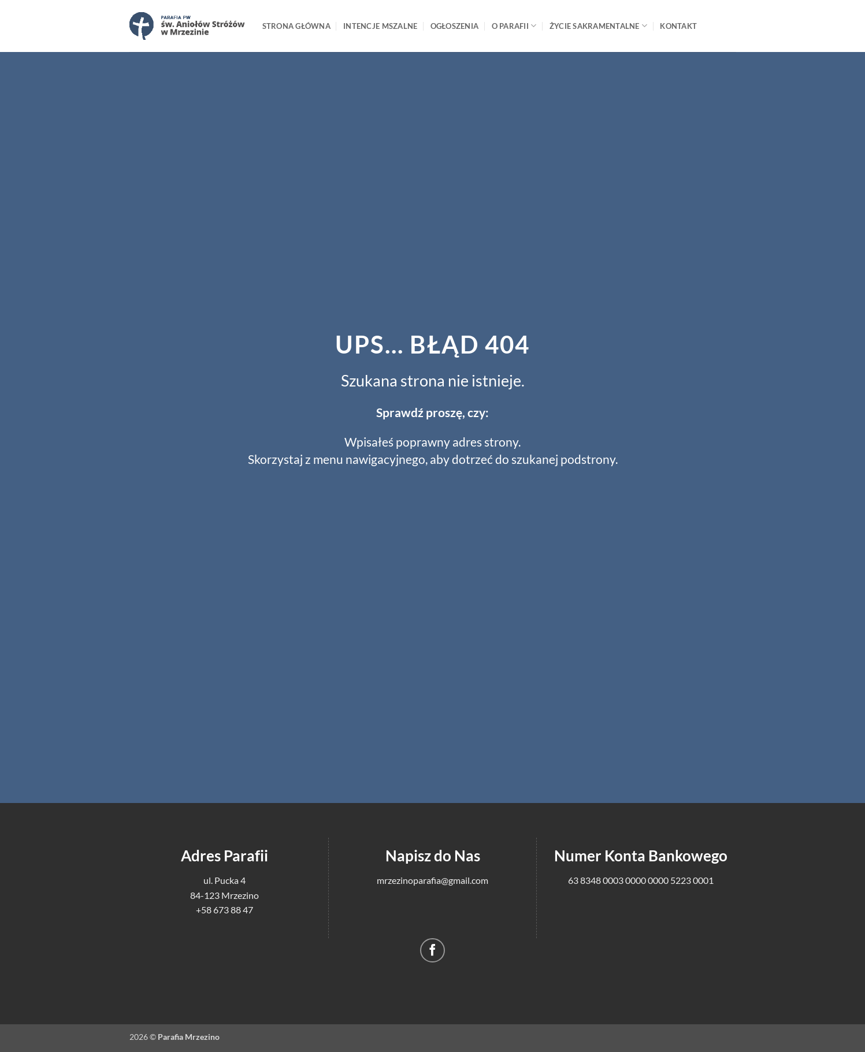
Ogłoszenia (454, 26)
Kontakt (678, 26)
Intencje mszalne (380, 26)
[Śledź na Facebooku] (432, 950)
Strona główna (296, 26)
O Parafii (514, 25)
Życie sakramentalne (598, 25)
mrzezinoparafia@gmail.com (432, 880)
